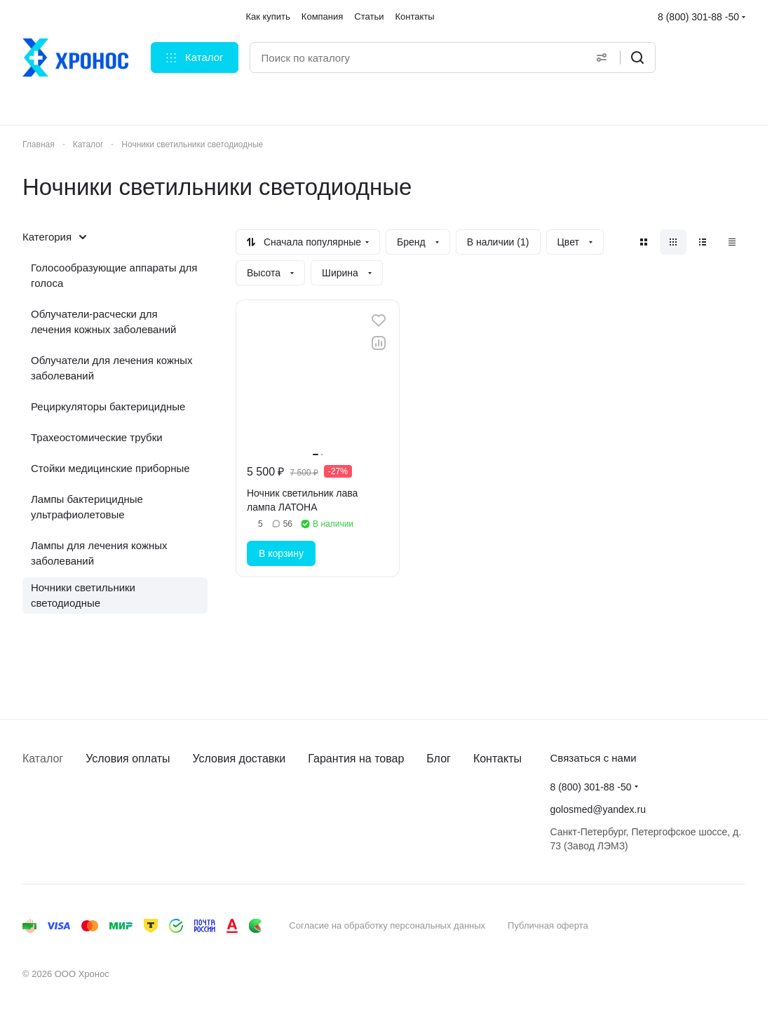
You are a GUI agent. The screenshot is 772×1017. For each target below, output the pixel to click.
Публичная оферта (548, 925)
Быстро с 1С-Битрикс (671, 926)
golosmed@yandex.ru (598, 809)
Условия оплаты (128, 759)
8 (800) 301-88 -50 (698, 16)
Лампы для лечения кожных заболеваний (99, 553)
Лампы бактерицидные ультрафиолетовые (87, 506)
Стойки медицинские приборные (110, 468)
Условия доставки (239, 759)
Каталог (42, 759)
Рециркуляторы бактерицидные (108, 406)
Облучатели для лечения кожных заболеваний (112, 368)
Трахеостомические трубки (97, 437)
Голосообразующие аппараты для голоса (114, 275)
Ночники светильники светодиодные (83, 595)
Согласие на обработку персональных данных (387, 925)
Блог (438, 759)
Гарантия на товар (356, 759)
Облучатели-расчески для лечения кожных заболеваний (103, 321)
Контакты (497, 759)
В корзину (281, 553)
